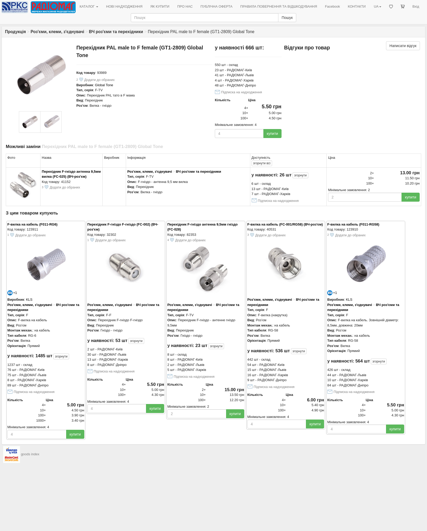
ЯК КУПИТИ (159, 6)
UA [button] (377, 6)
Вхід (416, 6)
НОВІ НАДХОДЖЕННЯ (124, 6)
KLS (29, 300)
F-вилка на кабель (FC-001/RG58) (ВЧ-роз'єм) (285, 224)
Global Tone (104, 85)
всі (261, 163)
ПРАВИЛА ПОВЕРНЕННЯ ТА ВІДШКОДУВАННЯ (278, 6)
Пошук (287, 18)
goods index (30, 454)
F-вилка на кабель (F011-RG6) (32, 224)
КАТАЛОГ (89, 6)
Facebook (332, 6)
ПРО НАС (185, 6)
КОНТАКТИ (357, 6)
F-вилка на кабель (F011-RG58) (353, 224)
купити (272, 133)
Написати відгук (402, 46)
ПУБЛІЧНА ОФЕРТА (217, 6)
